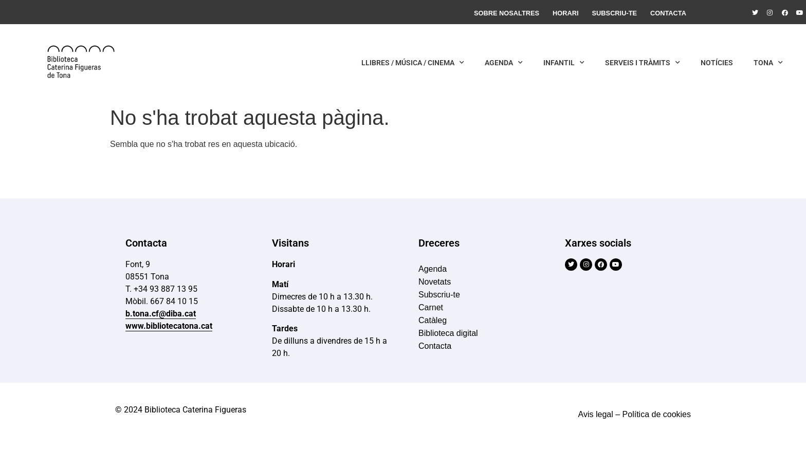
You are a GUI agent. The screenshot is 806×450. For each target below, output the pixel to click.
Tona (768, 62)
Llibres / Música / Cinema (412, 62)
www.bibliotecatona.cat (168, 326)
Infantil (563, 62)
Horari (565, 13)
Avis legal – (599, 414)
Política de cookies (656, 414)
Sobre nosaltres (506, 13)
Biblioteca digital (448, 333)
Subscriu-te (614, 13)
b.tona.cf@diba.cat (160, 313)
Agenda (504, 62)
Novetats (434, 281)
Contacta (668, 13)
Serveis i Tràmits (642, 62)
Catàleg (432, 320)
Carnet (430, 307)
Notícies (717, 63)
